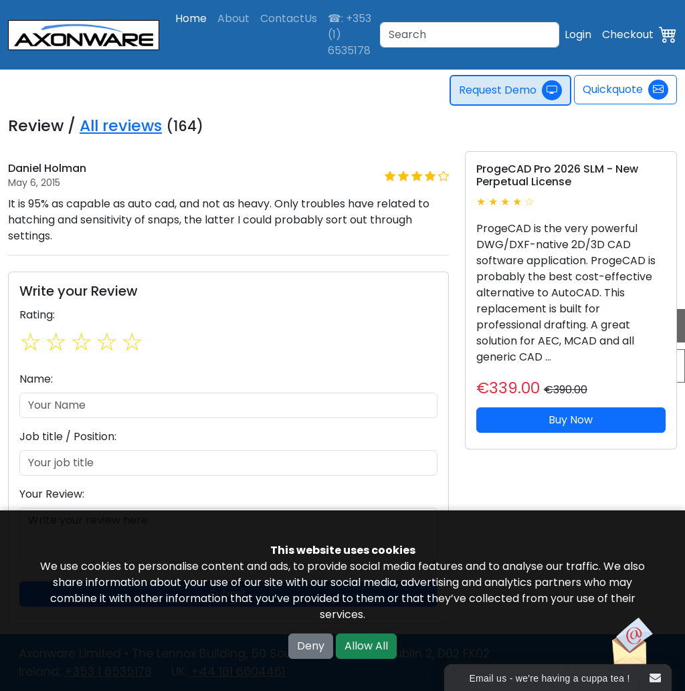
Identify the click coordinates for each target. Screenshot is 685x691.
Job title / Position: (67, 436)
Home (191, 18)
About (233, 18)
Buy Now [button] (571, 419)
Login (578, 34)
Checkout (628, 34)
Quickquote (625, 90)
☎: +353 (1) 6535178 (349, 34)
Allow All (366, 646)
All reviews (121, 125)
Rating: (37, 314)
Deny (310, 646)
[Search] (469, 34)
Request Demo (514, 90)
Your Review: (51, 494)
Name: (36, 379)
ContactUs (288, 18)
